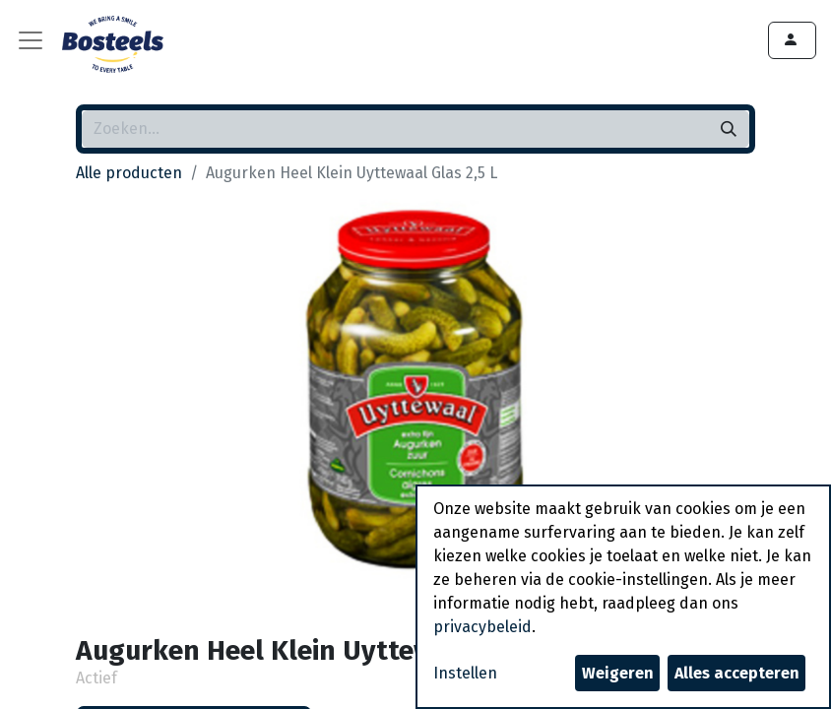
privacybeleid (482, 626)
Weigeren (618, 673)
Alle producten (129, 172)
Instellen (465, 673)
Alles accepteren (736, 673)
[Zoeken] (728, 129)
